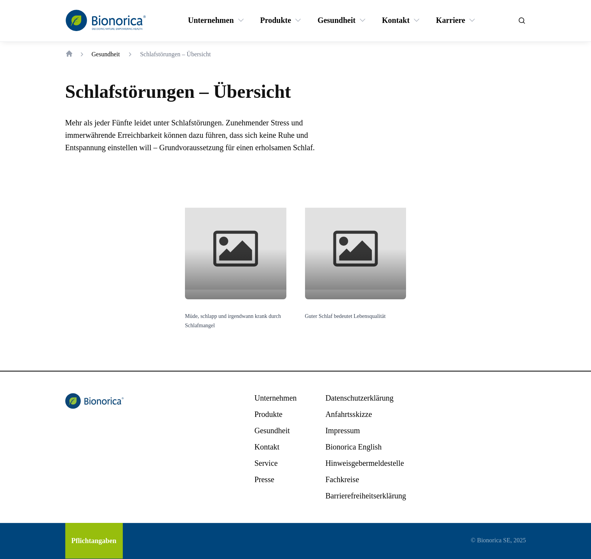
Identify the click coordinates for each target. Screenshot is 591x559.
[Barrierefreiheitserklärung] (365, 495)
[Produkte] (275, 20)
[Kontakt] (396, 20)
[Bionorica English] (353, 446)
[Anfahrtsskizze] (348, 414)
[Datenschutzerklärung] (359, 398)
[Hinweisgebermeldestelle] (364, 463)
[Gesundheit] (336, 20)
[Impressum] (342, 430)
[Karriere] (450, 20)
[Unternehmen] (211, 20)
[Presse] (264, 479)
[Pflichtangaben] (94, 541)
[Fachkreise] (342, 479)
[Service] (266, 463)
